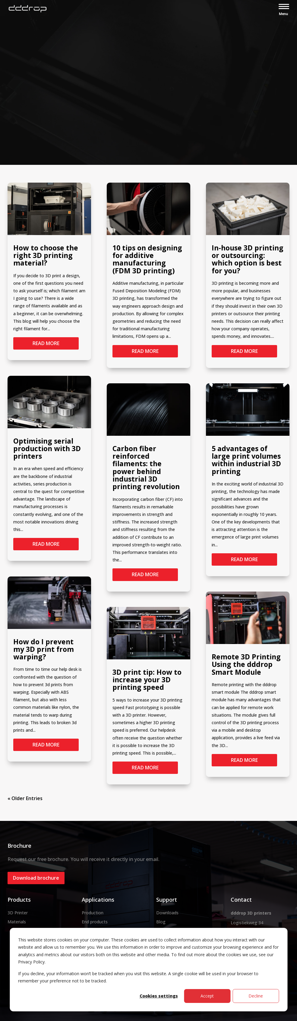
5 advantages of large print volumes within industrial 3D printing (246, 460)
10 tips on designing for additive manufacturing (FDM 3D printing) (147, 259)
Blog (161, 922)
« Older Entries (25, 798)
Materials (17, 922)
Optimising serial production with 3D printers (47, 448)
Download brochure (36, 878)
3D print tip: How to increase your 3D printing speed (147, 679)
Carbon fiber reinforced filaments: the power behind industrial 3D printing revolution (146, 467)
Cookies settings (159, 996)
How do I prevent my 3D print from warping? (43, 649)
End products (95, 922)
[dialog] (148, 969)
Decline (255, 996)
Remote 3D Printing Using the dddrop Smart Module (246, 664)
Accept (207, 996)
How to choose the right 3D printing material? (45, 255)
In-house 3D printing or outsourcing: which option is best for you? (247, 259)
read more (46, 343)
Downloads (167, 913)
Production (92, 913)
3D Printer (18, 913)
